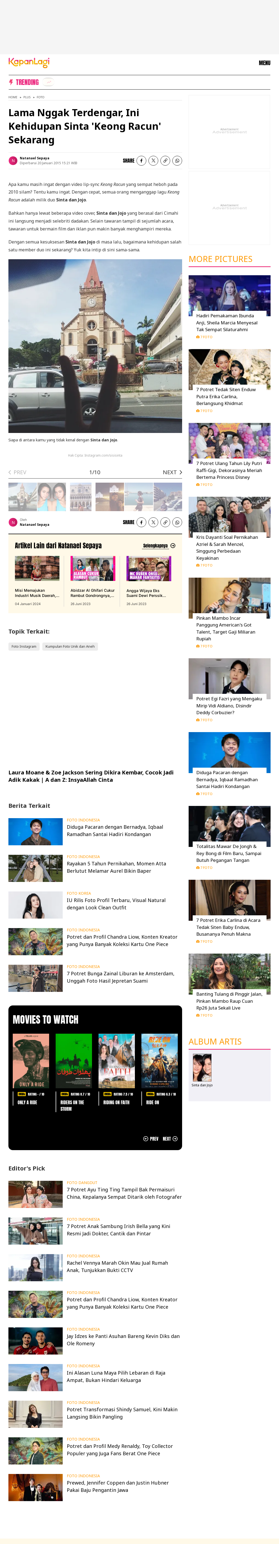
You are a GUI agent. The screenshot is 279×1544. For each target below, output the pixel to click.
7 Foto (204, 336)
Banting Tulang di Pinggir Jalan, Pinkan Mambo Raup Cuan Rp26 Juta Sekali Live (229, 1001)
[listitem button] (165, 161)
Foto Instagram (24, 646)
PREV (20, 472)
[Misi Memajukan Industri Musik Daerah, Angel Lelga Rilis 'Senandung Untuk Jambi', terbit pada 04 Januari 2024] (37, 581)
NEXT (170, 472)
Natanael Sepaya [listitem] (34, 158)
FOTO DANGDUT (82, 1183)
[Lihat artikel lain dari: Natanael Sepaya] (159, 545)
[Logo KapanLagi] (29, 62)
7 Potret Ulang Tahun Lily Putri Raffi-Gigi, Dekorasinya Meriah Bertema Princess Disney (229, 470)
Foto (40, 97)
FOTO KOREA (79, 893)
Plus (26, 97)
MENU (264, 63)
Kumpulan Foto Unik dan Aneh (70, 646)
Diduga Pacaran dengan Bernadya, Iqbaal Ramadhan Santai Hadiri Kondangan (227, 779)
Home (12, 97)
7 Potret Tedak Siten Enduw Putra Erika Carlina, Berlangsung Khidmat (226, 396)
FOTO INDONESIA (83, 820)
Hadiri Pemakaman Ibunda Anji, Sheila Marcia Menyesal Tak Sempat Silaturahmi (227, 322)
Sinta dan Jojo (202, 1085)
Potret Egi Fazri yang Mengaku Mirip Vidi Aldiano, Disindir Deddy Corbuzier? (229, 705)
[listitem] (48, 82)
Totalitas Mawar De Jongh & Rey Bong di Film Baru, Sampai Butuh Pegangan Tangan (228, 853)
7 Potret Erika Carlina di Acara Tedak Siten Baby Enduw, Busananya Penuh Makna (228, 927)
